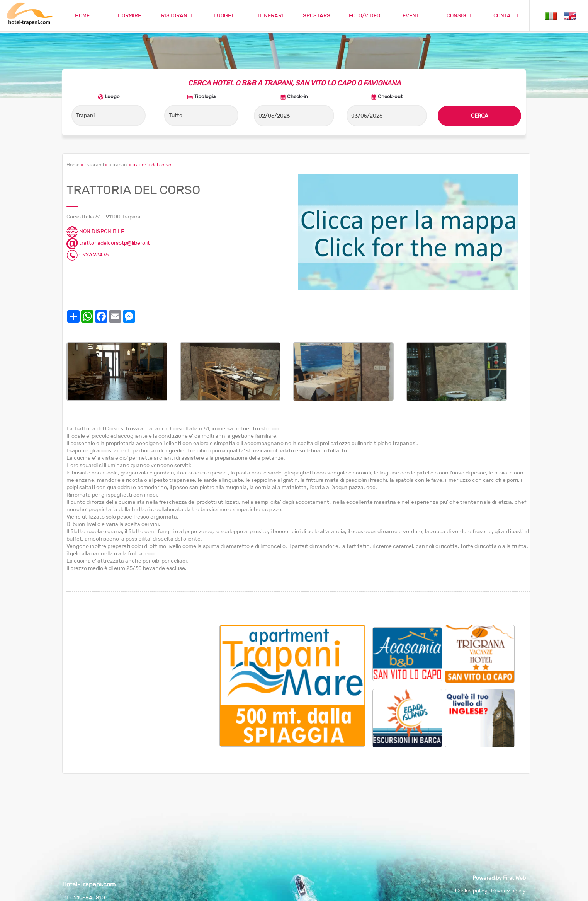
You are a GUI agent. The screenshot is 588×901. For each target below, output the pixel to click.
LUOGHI (223, 15)
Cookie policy (471, 890)
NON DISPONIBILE (95, 231)
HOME (82, 15)
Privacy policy (508, 890)
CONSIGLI (459, 15)
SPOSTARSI (317, 15)
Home (73, 164)
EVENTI (412, 15)
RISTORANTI (176, 15)
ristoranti (94, 164)
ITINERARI (270, 15)
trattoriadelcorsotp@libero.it (108, 242)
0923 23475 (87, 254)
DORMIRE (129, 15)
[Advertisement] (142, 679)
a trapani (118, 164)
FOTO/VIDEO (364, 15)
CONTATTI (505, 15)
